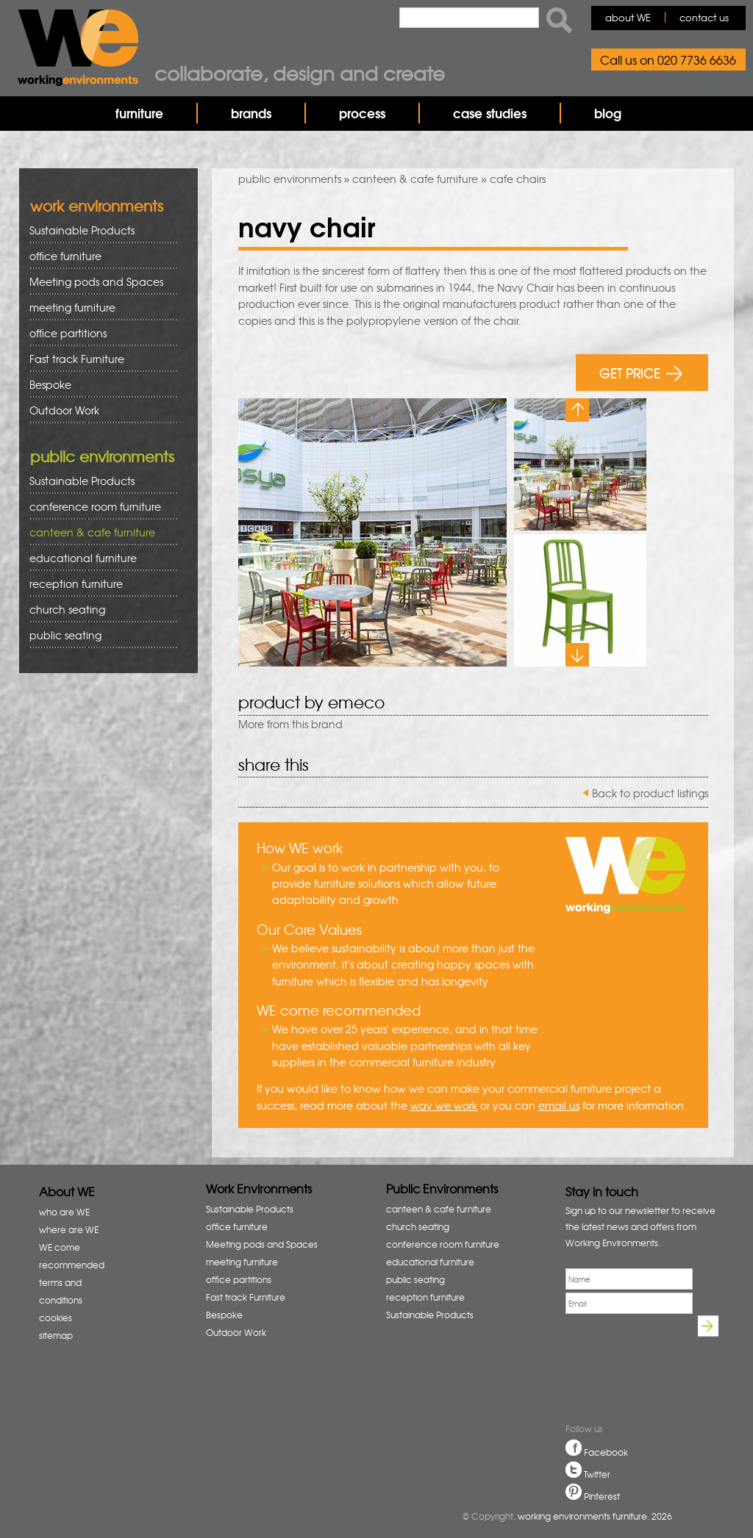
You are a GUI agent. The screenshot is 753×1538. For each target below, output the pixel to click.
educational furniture (98, 558)
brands (251, 113)
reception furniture (98, 584)
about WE (628, 17)
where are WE (69, 1229)
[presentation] (615, 1370)
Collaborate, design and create (299, 73)
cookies (55, 1317)
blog (607, 113)
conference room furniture (98, 506)
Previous (577, 410)
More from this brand (290, 723)
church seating (67, 609)
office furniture (98, 256)
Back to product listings (650, 793)
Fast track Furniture (76, 358)
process (362, 113)
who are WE (64, 1211)
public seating (98, 635)
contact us (704, 17)
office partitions (98, 333)
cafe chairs (518, 178)
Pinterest (602, 1496)
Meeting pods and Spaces (98, 282)
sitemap (56, 1335)
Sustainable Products (82, 230)
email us (558, 1105)
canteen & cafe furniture (415, 178)
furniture (139, 113)
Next (577, 654)
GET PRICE (640, 372)
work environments (96, 205)
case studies (490, 113)
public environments (289, 178)
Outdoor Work (64, 410)
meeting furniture (98, 307)
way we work (443, 1105)
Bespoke (50, 384)
